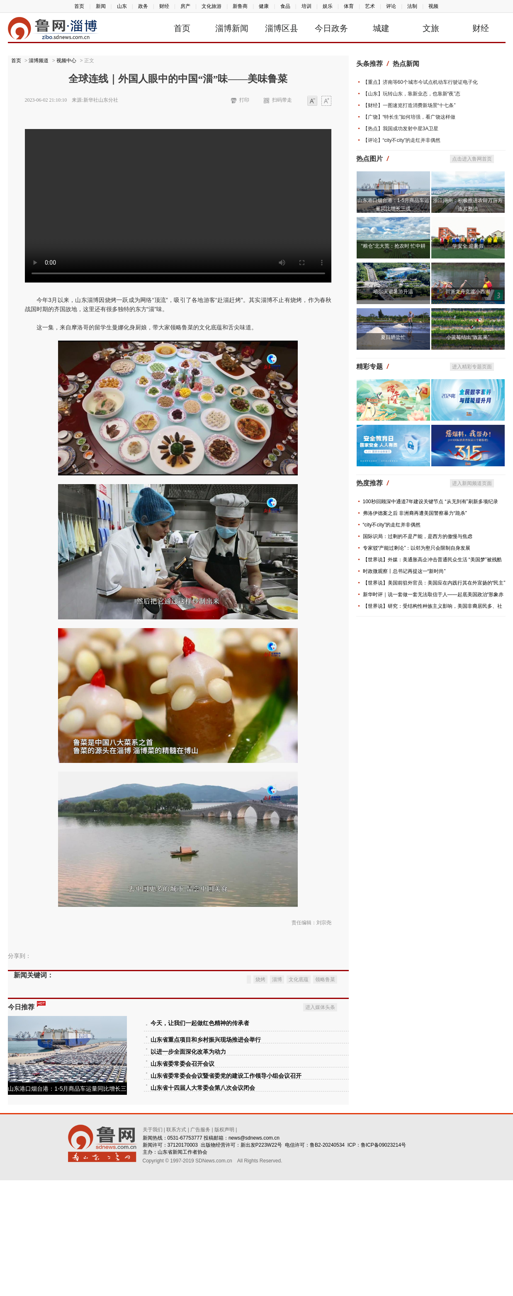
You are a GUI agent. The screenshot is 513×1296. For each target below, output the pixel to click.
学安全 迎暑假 (468, 246)
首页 (79, 6)
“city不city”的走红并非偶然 (392, 525)
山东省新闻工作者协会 (182, 1268)
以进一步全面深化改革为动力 (188, 1167)
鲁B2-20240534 (327, 1261)
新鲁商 (240, 6)
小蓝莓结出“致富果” (467, 337)
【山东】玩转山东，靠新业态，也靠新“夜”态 (412, 94)
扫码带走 (282, 100)
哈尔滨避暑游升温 (393, 292)
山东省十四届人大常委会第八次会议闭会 (203, 1204)
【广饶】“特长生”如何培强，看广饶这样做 (409, 117)
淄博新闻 (231, 28)
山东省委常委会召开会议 (182, 1180)
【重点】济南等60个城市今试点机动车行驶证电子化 (420, 82)
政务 (143, 6)
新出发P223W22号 (261, 1261)
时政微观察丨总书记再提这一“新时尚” (404, 571)
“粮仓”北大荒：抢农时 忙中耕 (393, 246)
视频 (433, 6)
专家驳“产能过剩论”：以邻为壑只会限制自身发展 (417, 548)
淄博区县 (281, 28)
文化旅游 (211, 6)
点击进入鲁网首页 (472, 159)
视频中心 (66, 60)
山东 (122, 6)
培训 (306, 6)
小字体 (312, 101)
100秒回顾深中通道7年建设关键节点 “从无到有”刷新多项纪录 (430, 501)
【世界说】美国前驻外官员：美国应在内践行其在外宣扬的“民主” (434, 583)
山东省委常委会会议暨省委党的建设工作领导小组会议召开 (226, 1192)
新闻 (101, 6)
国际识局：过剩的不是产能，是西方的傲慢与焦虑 (417, 536)
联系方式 (176, 1245)
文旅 (431, 28)
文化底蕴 (299, 1095)
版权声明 (224, 1245)
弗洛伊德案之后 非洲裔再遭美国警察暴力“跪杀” (415, 513)
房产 (185, 6)
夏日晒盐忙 (393, 337)
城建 (381, 28)
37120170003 (183, 1261)
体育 (349, 6)
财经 (164, 6)
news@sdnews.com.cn (254, 1254)
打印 (244, 100)
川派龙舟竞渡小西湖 (467, 292)
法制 (412, 6)
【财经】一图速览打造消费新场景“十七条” (409, 105)
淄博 (277, 1095)
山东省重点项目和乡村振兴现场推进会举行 (206, 1155)
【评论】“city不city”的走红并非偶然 (402, 140)
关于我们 (153, 1245)
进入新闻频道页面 (472, 483)
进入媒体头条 (320, 1123)
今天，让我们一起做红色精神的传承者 (200, 1139)
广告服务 (200, 1245)
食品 (285, 6)
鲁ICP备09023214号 (383, 1261)
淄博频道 (39, 60)
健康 (264, 6)
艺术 (370, 6)
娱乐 (328, 6)
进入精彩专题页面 (472, 367)
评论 (391, 6)
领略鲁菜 (325, 1095)
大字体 (326, 101)
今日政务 (331, 28)
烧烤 (260, 1095)
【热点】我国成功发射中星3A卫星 (401, 129)
